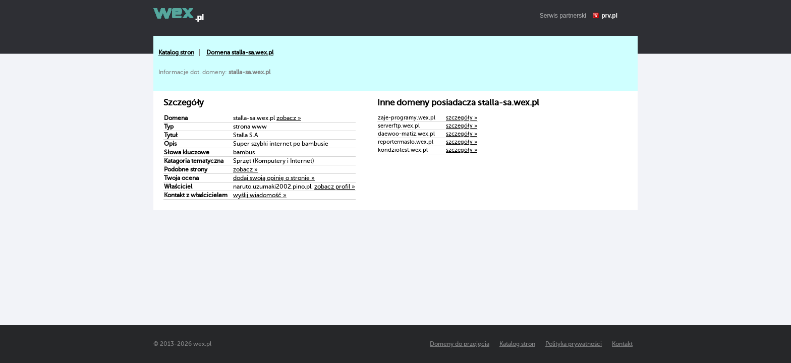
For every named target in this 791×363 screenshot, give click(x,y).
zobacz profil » (334, 186)
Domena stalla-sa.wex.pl (239, 52)
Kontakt (622, 343)
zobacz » (288, 118)
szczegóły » (461, 117)
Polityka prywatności (573, 343)
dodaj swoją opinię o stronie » (274, 178)
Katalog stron (176, 52)
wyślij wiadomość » (260, 195)
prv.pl (609, 15)
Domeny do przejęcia (459, 343)
